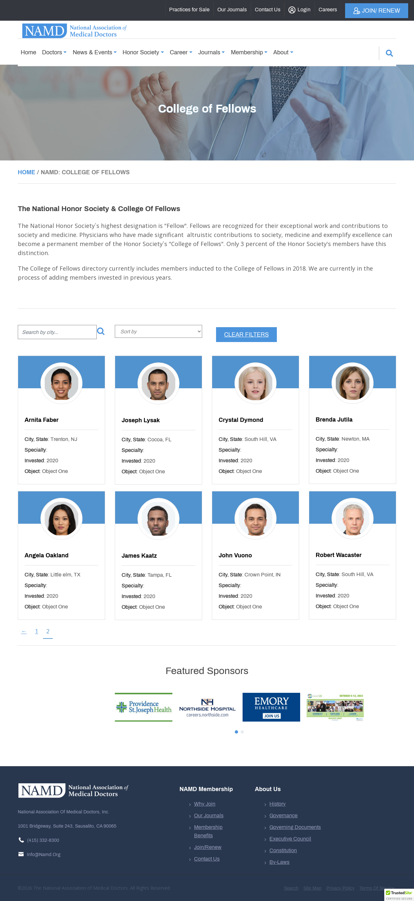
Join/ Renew (376, 11)
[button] (399, 895)
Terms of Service (377, 888)
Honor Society (141, 50)
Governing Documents (295, 827)
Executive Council (290, 839)
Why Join (204, 804)
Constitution (283, 850)
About (281, 50)
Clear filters (246, 334)
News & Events (92, 50)
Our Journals (208, 815)
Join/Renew (208, 847)
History (277, 804)
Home (28, 50)
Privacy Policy (340, 888)
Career (179, 50)
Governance (283, 815)
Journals (209, 50)
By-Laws (279, 862)
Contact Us (207, 859)
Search (291, 888)
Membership (247, 50)
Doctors (52, 50)
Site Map (312, 888)
